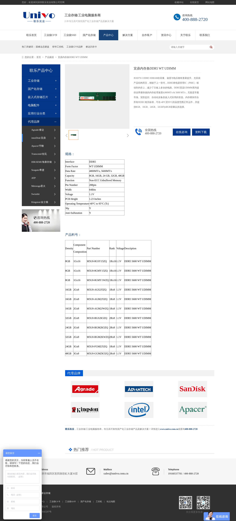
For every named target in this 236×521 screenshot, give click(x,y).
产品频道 (50, 57)
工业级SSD (70, 35)
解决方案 (128, 35)
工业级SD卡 (70, 501)
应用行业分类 (36, 113)
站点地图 (111, 501)
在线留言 (194, 2)
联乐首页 (31, 35)
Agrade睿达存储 (42, 493)
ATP (33, 178)
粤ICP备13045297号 (42, 512)
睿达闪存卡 (91, 47)
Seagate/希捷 (37, 170)
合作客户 (147, 35)
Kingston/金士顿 (39, 202)
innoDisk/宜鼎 (38, 138)
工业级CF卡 (50, 35)
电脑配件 (33, 105)
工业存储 (33, 80)
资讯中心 (166, 35)
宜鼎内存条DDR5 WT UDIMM (73, 57)
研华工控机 (58, 47)
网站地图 (209, 2)
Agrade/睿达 (37, 130)
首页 (39, 57)
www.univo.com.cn (169, 429)
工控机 (99, 501)
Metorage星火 (38, 186)
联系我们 (205, 35)
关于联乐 (185, 35)
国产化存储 (89, 35)
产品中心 (108, 35)
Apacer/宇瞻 (37, 146)
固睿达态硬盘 (42, 47)
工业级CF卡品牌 (74, 47)
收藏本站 (179, 2)
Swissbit (35, 194)
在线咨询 (181, 132)
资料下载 (201, 132)
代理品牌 (33, 121)
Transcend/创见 (39, 154)
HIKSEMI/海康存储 (41, 162)
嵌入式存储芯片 (38, 97)
